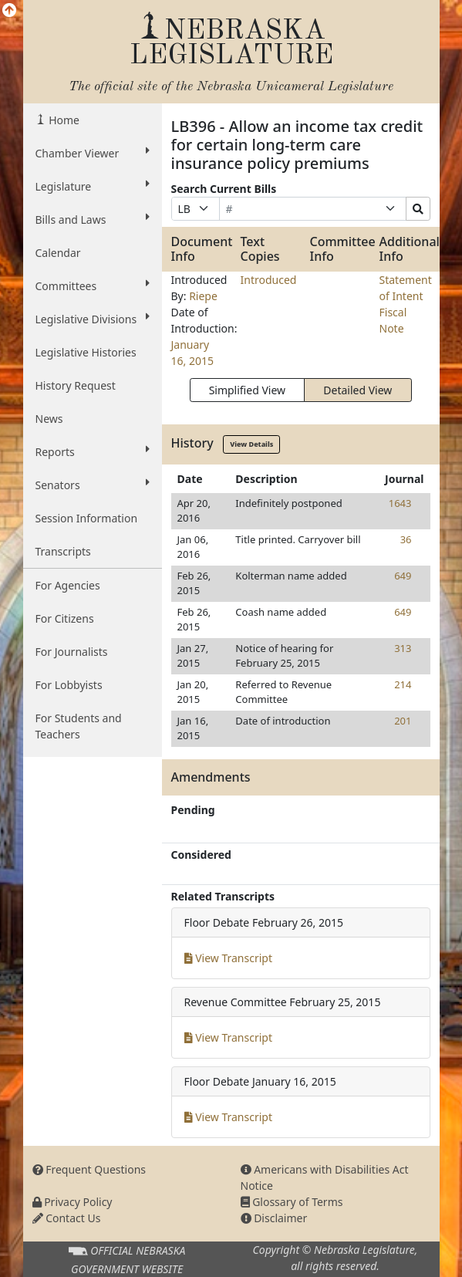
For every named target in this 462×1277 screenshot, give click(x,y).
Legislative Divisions (92, 318)
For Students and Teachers (78, 726)
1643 (400, 503)
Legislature (92, 186)
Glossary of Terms (292, 1201)
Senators (92, 484)
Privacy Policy (72, 1201)
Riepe (203, 296)
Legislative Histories (86, 352)
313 (402, 648)
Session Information (86, 518)
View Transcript (228, 958)
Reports (92, 451)
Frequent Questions (89, 1169)
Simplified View (247, 390)
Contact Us (66, 1218)
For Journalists (71, 651)
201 (402, 721)
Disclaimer (274, 1218)
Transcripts (63, 551)
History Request (75, 385)
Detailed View (357, 390)
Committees (92, 285)
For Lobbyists (69, 684)
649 (402, 576)
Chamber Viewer (92, 152)
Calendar (58, 252)
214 (402, 684)
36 (406, 539)
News (49, 418)
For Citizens (64, 618)
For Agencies (67, 585)
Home (62, 120)
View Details (251, 444)
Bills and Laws (92, 219)
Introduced (269, 279)
